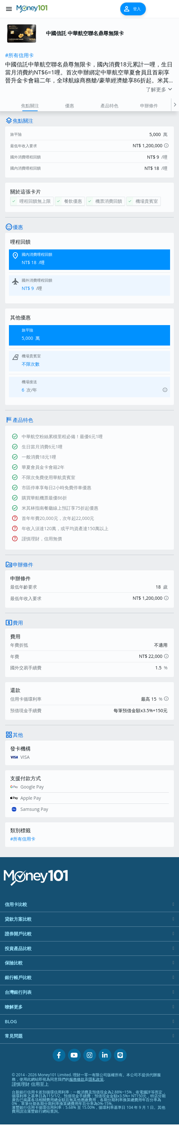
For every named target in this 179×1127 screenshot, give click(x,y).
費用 (18, 622)
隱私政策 (96, 1079)
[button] (175, 104)
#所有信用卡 (19, 55)
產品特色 (109, 106)
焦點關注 (30, 106)
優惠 (69, 106)
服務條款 (77, 1079)
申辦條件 (149, 106)
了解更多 (160, 89)
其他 (18, 734)
